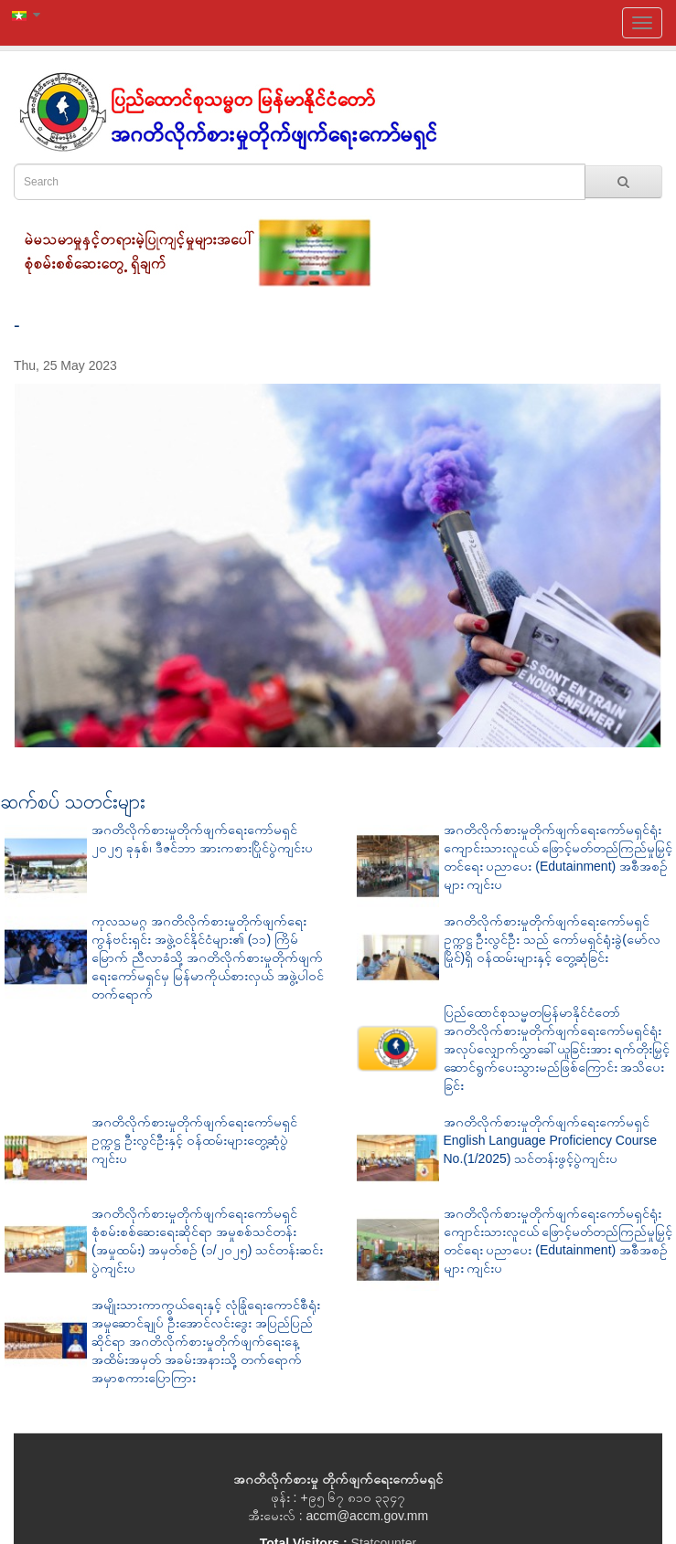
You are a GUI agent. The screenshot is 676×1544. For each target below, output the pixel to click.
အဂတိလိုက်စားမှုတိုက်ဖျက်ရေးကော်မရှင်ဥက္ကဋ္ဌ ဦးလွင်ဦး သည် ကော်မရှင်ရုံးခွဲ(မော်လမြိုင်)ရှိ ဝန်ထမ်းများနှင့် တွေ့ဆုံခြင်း (552, 939)
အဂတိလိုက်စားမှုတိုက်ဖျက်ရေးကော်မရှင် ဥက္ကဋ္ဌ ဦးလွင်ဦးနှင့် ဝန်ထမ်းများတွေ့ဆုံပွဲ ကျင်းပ (194, 1140)
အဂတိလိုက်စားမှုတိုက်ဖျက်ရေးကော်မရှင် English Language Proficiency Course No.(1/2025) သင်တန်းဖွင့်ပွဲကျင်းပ (550, 1140)
